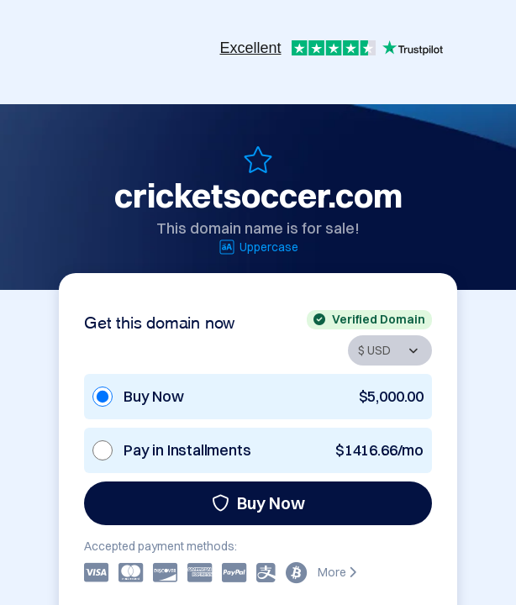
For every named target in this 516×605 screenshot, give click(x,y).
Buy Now (258, 502)
